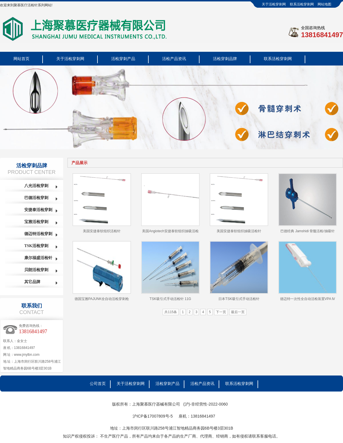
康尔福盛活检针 (38, 258)
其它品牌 (32, 282)
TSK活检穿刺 (36, 246)
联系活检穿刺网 (302, 4)
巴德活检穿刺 (36, 198)
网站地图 (324, 4)
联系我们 (31, 306)
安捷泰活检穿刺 (38, 210)
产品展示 (79, 162)
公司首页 (98, 383)
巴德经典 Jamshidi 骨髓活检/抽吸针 (307, 231)
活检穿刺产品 (123, 58)
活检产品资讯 (174, 58)
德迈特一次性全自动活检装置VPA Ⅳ (307, 299)
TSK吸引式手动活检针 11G (170, 299)
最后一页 (238, 312)
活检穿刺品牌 (225, 58)
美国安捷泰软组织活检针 (102, 231)
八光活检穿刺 (36, 186)
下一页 (221, 312)
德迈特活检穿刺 (38, 234)
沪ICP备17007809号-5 (153, 416)
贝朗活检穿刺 (36, 270)
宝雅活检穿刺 (36, 222)
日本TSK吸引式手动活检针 (238, 299)
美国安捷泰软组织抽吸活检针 (239, 231)
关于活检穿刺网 (274, 4)
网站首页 (21, 58)
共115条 (170, 312)
